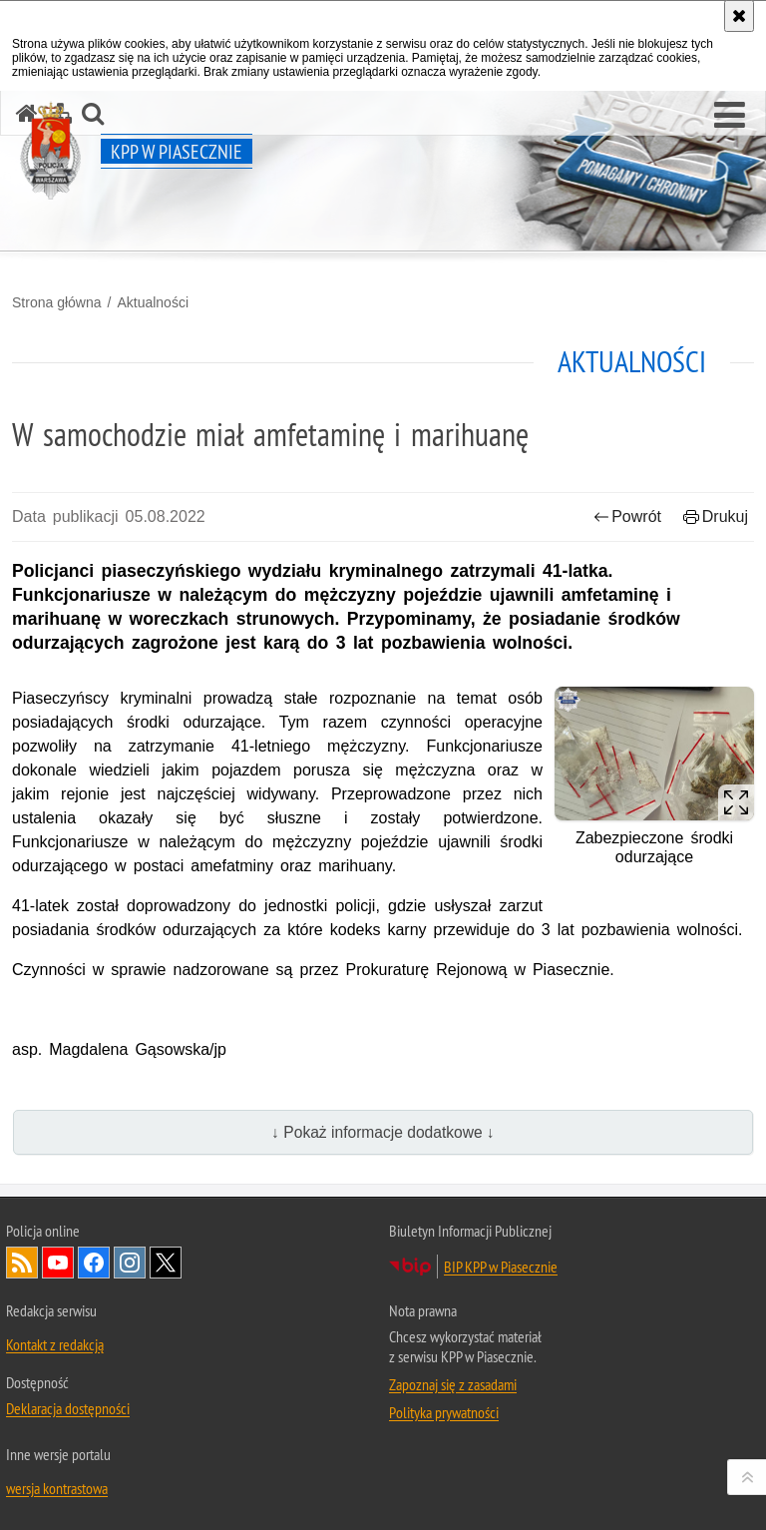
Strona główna (57, 302)
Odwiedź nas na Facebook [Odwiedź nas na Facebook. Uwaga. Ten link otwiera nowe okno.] (94, 1262)
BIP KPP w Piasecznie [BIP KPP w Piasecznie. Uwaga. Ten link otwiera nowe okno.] (501, 1266)
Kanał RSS (22, 1262)
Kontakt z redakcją (55, 1344)
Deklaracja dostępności (68, 1408)
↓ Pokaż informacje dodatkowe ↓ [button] (383, 1132)
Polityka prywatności (444, 1412)
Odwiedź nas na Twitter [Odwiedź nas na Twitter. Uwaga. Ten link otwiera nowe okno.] (166, 1262)
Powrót (627, 516)
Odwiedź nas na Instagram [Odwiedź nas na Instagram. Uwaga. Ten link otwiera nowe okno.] (130, 1262)
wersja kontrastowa (57, 1488)
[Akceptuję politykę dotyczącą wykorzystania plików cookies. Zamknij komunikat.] (739, 16)
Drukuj (715, 516)
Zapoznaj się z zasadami (453, 1384)
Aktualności (153, 302)
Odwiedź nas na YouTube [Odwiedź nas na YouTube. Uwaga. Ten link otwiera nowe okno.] (58, 1262)
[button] (729, 116)
